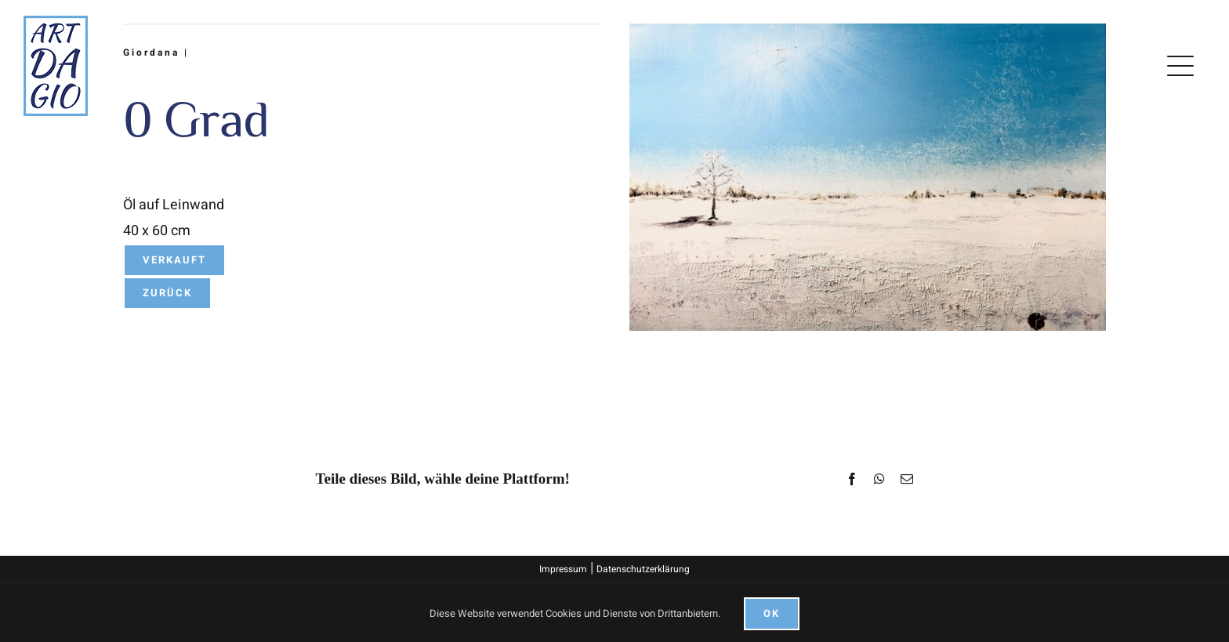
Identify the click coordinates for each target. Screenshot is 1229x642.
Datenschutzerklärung (643, 569)
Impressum (563, 569)
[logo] (56, 22)
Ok (771, 613)
